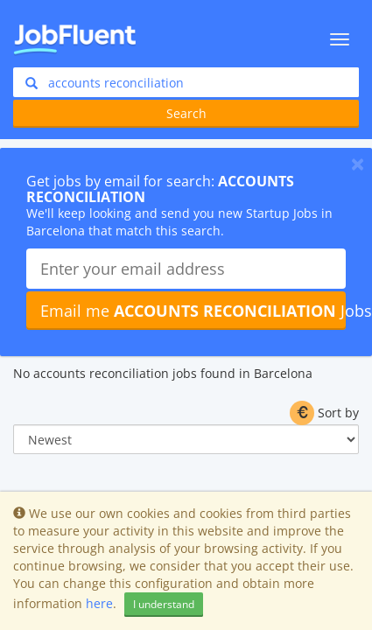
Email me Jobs (193, 310)
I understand (163, 604)
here (99, 603)
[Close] (357, 163)
